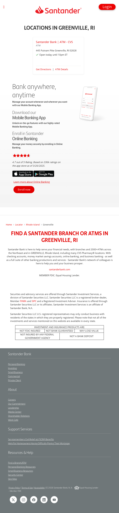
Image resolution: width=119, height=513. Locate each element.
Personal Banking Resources (21, 466)
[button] (107, 7)
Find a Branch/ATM (17, 462)
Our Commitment (16, 403)
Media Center (14, 411)
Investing (12, 368)
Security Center (15, 475)
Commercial (14, 376)
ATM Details (61, 69)
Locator (19, 224)
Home (9, 224)
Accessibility (39, 487)
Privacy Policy (14, 487)
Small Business (15, 372)
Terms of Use (27, 487)
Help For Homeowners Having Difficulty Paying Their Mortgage (39, 443)
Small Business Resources (20, 470)
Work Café (13, 420)
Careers (12, 399)
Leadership (13, 407)
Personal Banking (16, 364)
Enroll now (24, 189)
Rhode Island (33, 224)
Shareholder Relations (19, 416)
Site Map (12, 479)
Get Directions (43, 69)
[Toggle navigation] (4, 7)
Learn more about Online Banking (31, 181)
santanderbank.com (59, 269)
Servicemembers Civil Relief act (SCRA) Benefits (31, 439)
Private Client (14, 380)
